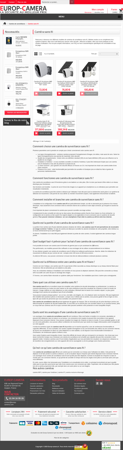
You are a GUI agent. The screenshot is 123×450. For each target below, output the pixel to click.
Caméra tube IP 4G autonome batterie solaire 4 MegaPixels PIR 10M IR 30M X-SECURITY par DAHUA (110, 84)
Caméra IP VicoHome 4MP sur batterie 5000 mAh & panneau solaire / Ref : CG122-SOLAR (65, 83)
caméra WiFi (37, 371)
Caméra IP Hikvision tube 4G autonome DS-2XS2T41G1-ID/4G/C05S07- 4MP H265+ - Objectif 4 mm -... (43, 123)
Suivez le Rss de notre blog (16, 121)
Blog (53, 382)
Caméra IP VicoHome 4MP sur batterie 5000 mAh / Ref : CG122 (42, 82)
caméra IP (61, 371)
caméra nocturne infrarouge (75, 371)
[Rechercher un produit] (55, 2)
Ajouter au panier (64, 93)
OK (72, 2)
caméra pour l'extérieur (49, 371)
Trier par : (94, 54)
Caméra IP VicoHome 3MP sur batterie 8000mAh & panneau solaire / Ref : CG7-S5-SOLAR (87, 84)
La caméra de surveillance (41, 190)
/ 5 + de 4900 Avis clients (111, 445)
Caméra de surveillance (17, 24)
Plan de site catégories (61, 437)
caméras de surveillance (74, 39)
